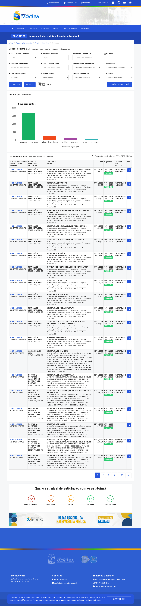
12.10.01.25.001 (16, 391)
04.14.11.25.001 (16, 322)
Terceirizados (47, 74)
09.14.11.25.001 (16, 253)
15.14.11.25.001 (16, 183)
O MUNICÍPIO (33, 28)
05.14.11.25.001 (16, 308)
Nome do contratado (18, 64)
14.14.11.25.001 (16, 197)
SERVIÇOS (56, 28)
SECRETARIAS (45, 28)
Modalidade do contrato (83, 64)
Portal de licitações (42, 43)
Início (11, 43)
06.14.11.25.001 (16, 294)
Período (108, 54)
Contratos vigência (17, 74)
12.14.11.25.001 (16, 210)
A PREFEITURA (21, 28)
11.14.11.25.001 (16, 226)
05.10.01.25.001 (16, 455)
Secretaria (109, 64)
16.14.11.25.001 (16, 169)
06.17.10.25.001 (16, 351)
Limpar (29, 84)
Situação (108, 74)
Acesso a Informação (24, 43)
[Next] (121, 475)
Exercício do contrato (19, 54)
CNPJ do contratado (50, 64)
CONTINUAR (119, 599)
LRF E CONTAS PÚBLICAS (70, 28)
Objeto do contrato (49, 54)
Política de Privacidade (33, 600)
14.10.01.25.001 (16, 375)
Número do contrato (82, 54)
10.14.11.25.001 (16, 240)
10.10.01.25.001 (16, 408)
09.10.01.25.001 (16, 424)
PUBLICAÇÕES (85, 28)
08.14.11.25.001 (16, 267)
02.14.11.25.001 (16, 337)
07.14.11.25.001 (16, 281)
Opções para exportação (119, 84)
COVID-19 (49, 84)
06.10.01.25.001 (16, 440)
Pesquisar (15, 84)
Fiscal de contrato (81, 74)
